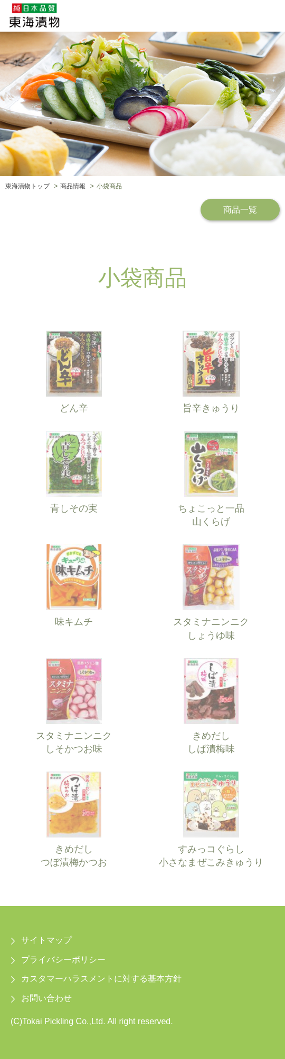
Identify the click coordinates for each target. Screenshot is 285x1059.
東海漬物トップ (27, 186)
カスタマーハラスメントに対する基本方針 (101, 978)
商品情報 (73, 186)
